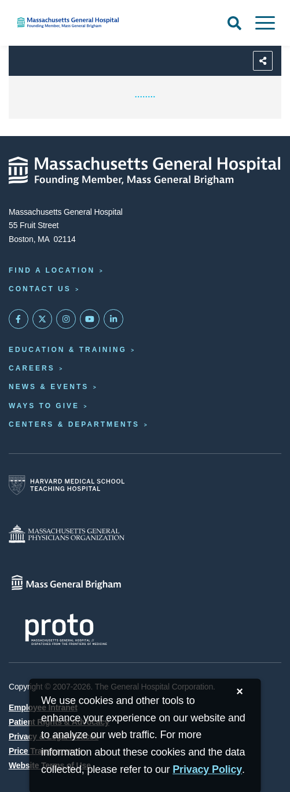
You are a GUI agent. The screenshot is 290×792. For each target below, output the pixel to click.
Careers (32, 368)
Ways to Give (44, 406)
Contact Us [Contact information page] (40, 289)
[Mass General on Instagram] (66, 319)
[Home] (96, 22)
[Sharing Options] (263, 61)
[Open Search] (234, 23)
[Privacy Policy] (207, 770)
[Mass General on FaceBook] (18, 319)
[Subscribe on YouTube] (90, 319)
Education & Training (68, 350)
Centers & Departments (74, 424)
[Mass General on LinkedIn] (113, 319)
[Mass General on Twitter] (42, 319)
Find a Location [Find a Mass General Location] (52, 270)
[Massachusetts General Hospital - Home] (145, 170)
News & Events (49, 387)
